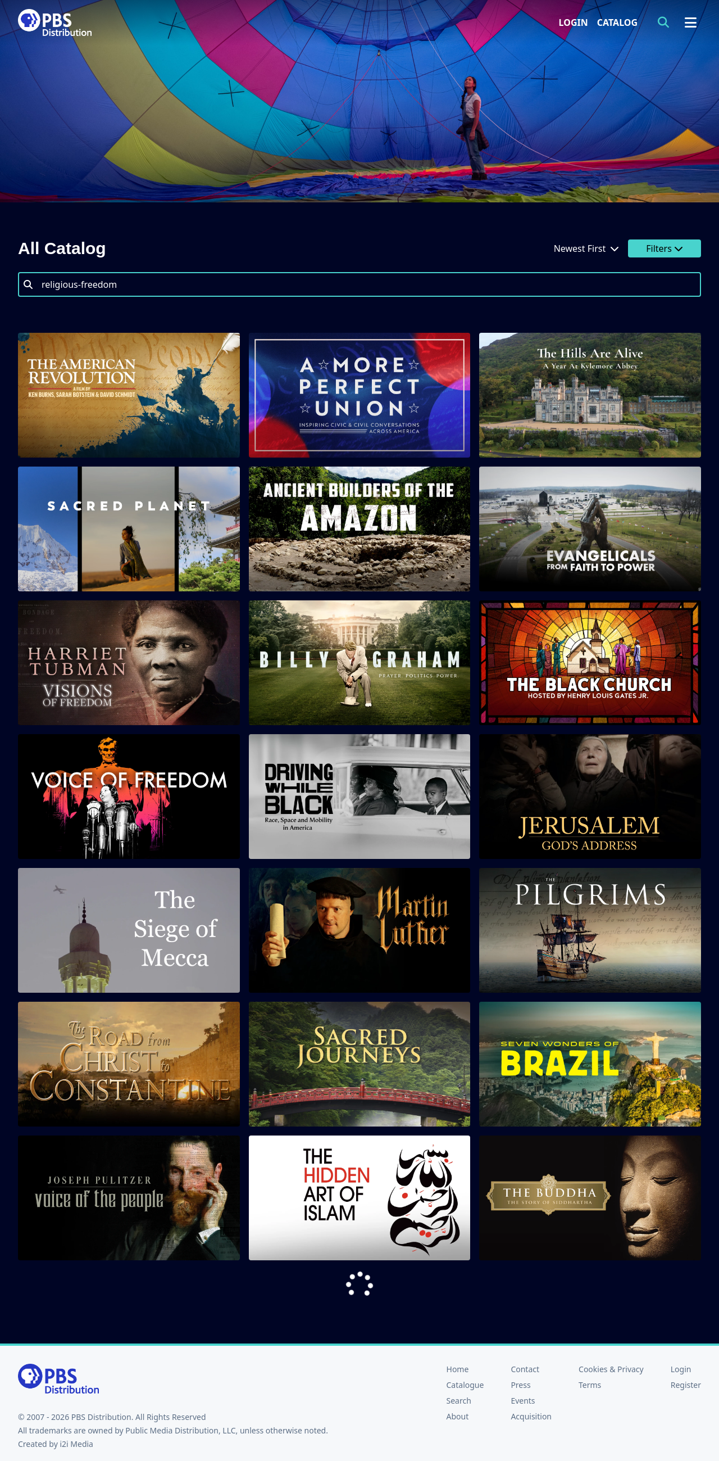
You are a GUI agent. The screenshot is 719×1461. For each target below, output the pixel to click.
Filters (664, 248)
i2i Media (76, 1444)
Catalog (617, 22)
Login (573, 22)
